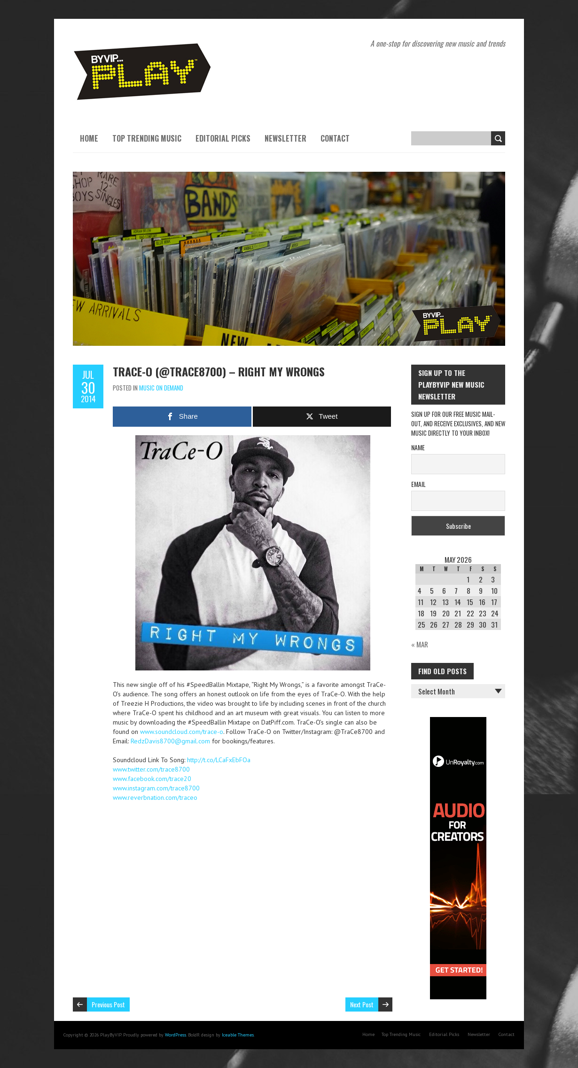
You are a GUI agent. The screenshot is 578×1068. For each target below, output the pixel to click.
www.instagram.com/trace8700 (156, 788)
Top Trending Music (146, 138)
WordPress (175, 1035)
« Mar (419, 644)
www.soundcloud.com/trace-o (181, 731)
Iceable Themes (238, 1035)
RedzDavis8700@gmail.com (170, 741)
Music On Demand (161, 387)
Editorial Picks (222, 138)
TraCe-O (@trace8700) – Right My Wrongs (219, 371)
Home (89, 138)
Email (418, 484)
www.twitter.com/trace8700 (151, 769)
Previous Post (108, 1004)
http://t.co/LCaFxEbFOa (218, 760)
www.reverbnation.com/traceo (155, 797)
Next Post (362, 1004)
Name (418, 447)
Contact (335, 138)
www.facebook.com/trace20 (152, 778)
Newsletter (285, 138)
